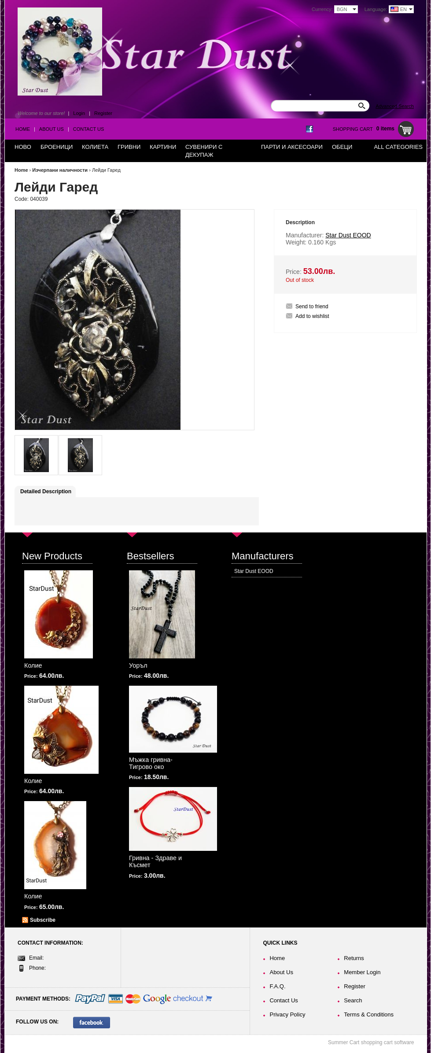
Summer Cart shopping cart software (371, 1042)
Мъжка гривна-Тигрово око (151, 763)
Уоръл (138, 665)
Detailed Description (45, 491)
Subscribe (42, 920)
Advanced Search (395, 106)
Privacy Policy (287, 1014)
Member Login (362, 972)
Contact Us (88, 129)
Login (79, 113)
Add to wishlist (312, 316)
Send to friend (311, 306)
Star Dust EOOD (253, 571)
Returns (354, 958)
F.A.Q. (277, 986)
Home (22, 129)
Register (103, 113)
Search (353, 1000)
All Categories (398, 147)
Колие (33, 665)
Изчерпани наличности (60, 170)
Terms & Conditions (369, 1014)
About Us (51, 129)
